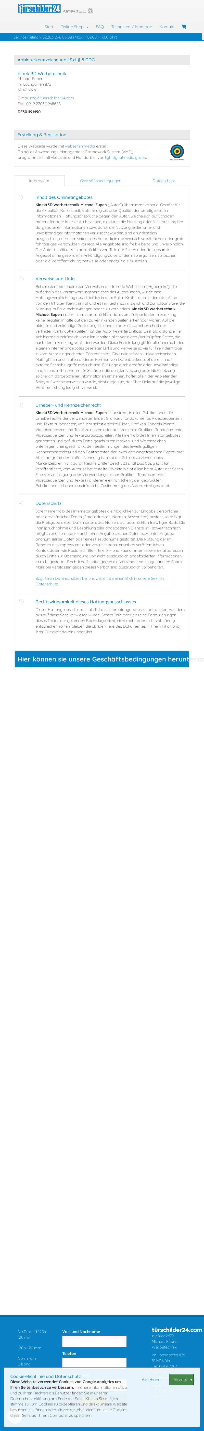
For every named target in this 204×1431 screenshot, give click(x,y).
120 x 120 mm (29, 1347)
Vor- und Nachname (81, 1331)
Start (49, 26)
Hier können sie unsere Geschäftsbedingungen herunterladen (103, 659)
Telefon (69, 1353)
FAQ (100, 26)
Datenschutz (164, 180)
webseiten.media (80, 146)
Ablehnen (151, 1379)
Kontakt (166, 26)
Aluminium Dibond (26, 1361)
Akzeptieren (183, 1379)
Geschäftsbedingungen (100, 180)
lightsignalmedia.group (125, 157)
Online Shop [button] (75, 26)
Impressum (39, 180)
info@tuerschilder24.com (52, 97)
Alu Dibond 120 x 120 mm (32, 1334)
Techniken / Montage (131, 26)
